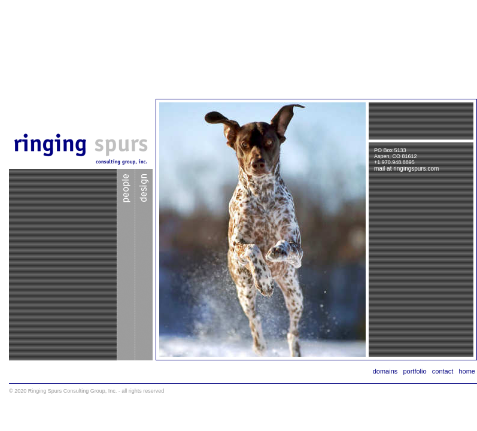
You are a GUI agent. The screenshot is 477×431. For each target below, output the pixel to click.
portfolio (414, 371)
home (466, 371)
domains (385, 371)
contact (442, 371)
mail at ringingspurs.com (406, 168)
